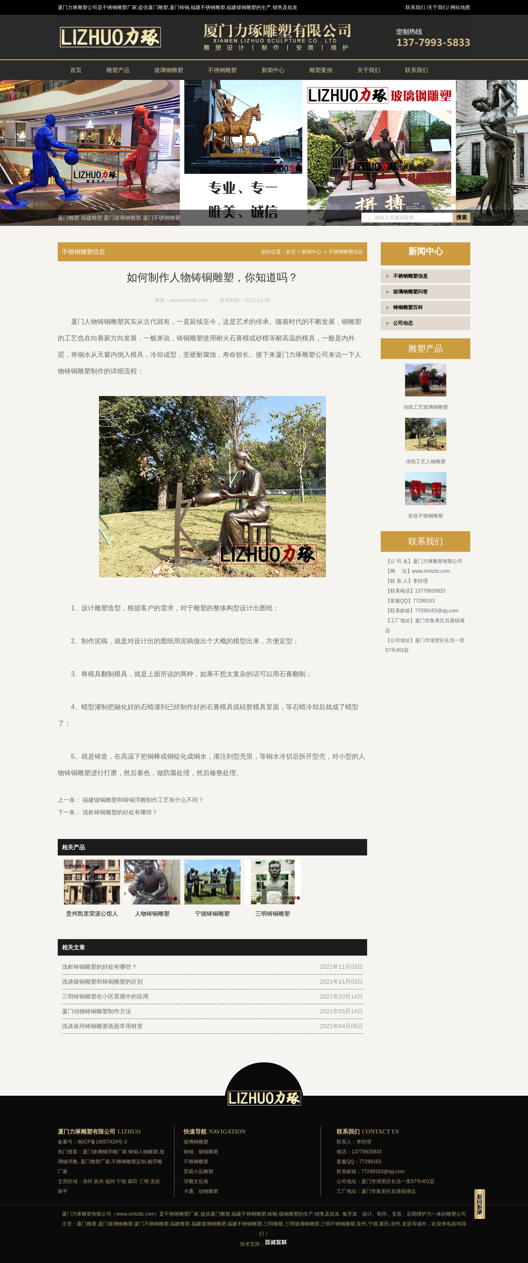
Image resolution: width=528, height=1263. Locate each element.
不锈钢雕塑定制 (128, 1162)
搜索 (461, 217)
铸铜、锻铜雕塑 (201, 1152)
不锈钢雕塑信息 (410, 276)
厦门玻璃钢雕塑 (122, 218)
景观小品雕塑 (198, 1171)
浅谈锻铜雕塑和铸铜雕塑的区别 (102, 981)
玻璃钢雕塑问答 (410, 292)
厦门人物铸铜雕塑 (97, 321)
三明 (144, 1181)
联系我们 (416, 70)
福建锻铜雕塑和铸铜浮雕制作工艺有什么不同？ (142, 800)
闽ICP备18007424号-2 (102, 1142)
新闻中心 (273, 70)
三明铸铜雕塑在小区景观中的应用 (105, 996)
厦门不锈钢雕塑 (161, 218)
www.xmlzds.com (431, 571)
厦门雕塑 (68, 218)
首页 (76, 70)
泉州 (99, 1181)
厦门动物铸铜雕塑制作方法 (96, 1011)
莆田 (132, 1181)
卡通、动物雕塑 (201, 1191)
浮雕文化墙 (196, 1181)
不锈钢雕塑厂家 (181, 1214)
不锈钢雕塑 (222, 70)
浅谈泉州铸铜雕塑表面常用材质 (102, 1026)
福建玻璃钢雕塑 (208, 1224)
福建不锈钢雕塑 (248, 1214)
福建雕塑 (91, 218)
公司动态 (403, 323)
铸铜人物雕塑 (143, 1152)
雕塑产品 (118, 70)
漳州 (87, 1181)
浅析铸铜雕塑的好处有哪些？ (119, 812)
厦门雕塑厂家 (95, 1162)
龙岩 (155, 1181)
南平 (63, 1191)
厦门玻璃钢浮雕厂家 (104, 1152)
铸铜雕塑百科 (408, 307)
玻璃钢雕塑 (168, 70)
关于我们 (368, 70)
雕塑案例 (320, 70)
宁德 (121, 1181)
